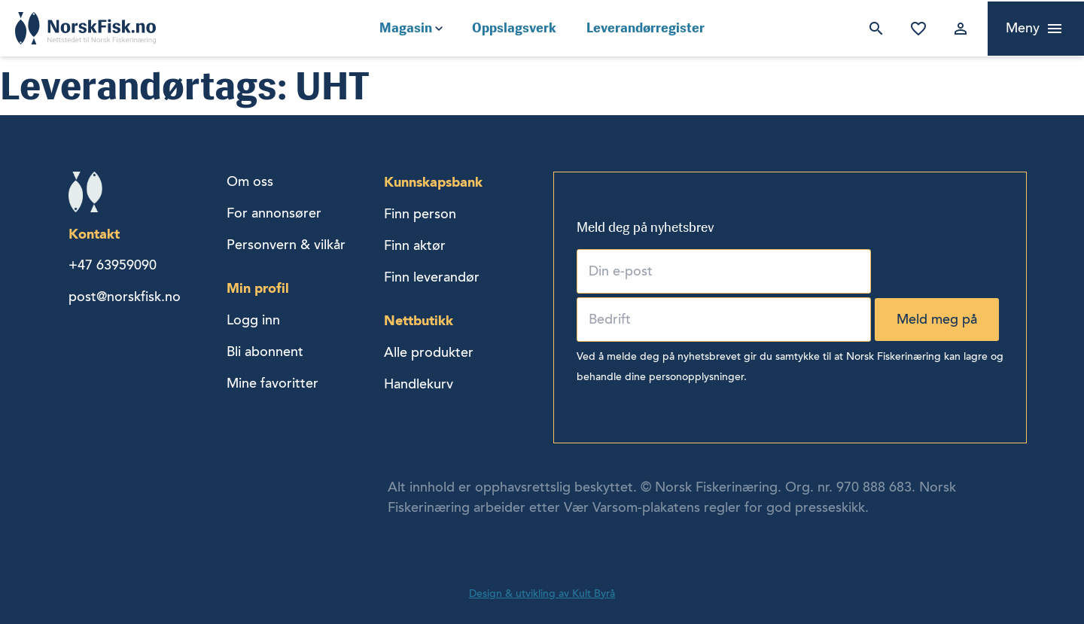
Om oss (250, 181)
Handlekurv (418, 384)
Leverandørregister (645, 28)
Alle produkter (428, 352)
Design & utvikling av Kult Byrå (542, 593)
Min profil (258, 288)
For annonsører (274, 213)
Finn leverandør (432, 277)
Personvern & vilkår (286, 244)
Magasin (405, 28)
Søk (873, 29)
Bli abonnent (265, 351)
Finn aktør (415, 245)
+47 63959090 (113, 265)
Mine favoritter (915, 29)
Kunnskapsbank (433, 182)
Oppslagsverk (514, 28)
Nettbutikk (418, 320)
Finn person (420, 213)
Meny (1023, 28)
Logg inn (957, 29)
